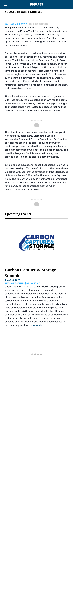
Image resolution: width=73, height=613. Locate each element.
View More (38, 325)
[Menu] (5, 4)
